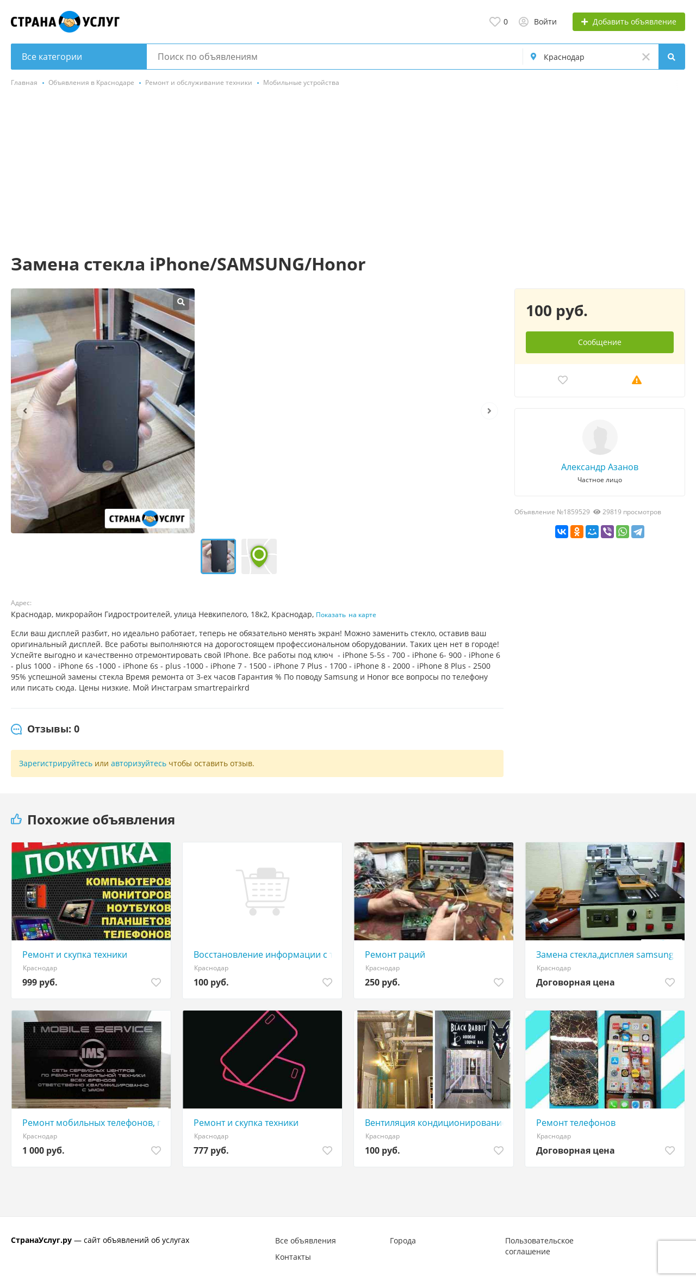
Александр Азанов (599, 467)
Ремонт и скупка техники (74, 954)
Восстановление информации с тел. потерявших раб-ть (265, 954)
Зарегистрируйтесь (55, 763)
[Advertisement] (348, 171)
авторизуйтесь (138, 763)
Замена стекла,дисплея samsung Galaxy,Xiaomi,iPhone (607, 954)
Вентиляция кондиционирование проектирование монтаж (436, 1123)
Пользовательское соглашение (539, 1246)
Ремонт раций (395, 954)
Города (403, 1240)
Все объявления (305, 1240)
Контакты (293, 1257)
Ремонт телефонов (576, 1123)
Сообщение (600, 342)
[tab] (45, 729)
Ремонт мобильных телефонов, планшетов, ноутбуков (93, 1123)
